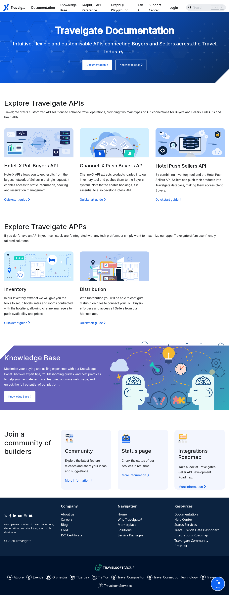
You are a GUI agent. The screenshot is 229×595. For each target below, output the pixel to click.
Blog (64, 524)
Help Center (183, 519)
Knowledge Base (68, 7)
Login (173, 7)
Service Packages (130, 535)
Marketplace (127, 524)
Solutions (125, 530)
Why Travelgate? (130, 519)
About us (67, 514)
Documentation (43, 7)
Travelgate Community (191, 540)
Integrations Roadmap (191, 535)
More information (78, 480)
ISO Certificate (71, 535)
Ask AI (140, 7)
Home (122, 514)
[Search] (206, 7)
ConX (65, 530)
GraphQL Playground (119, 7)
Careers (66, 519)
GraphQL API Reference (91, 7)
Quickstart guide (17, 199)
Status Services (185, 524)
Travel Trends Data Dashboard (196, 530)
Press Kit (180, 546)
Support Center (155, 7)
